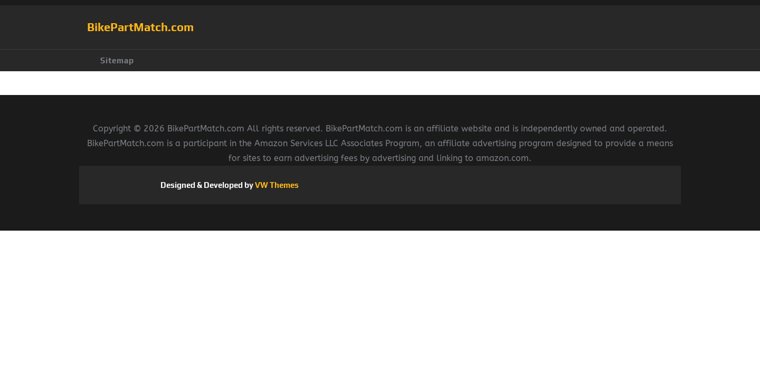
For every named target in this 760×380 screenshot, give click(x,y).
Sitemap (117, 60)
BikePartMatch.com (140, 27)
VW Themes (276, 184)
